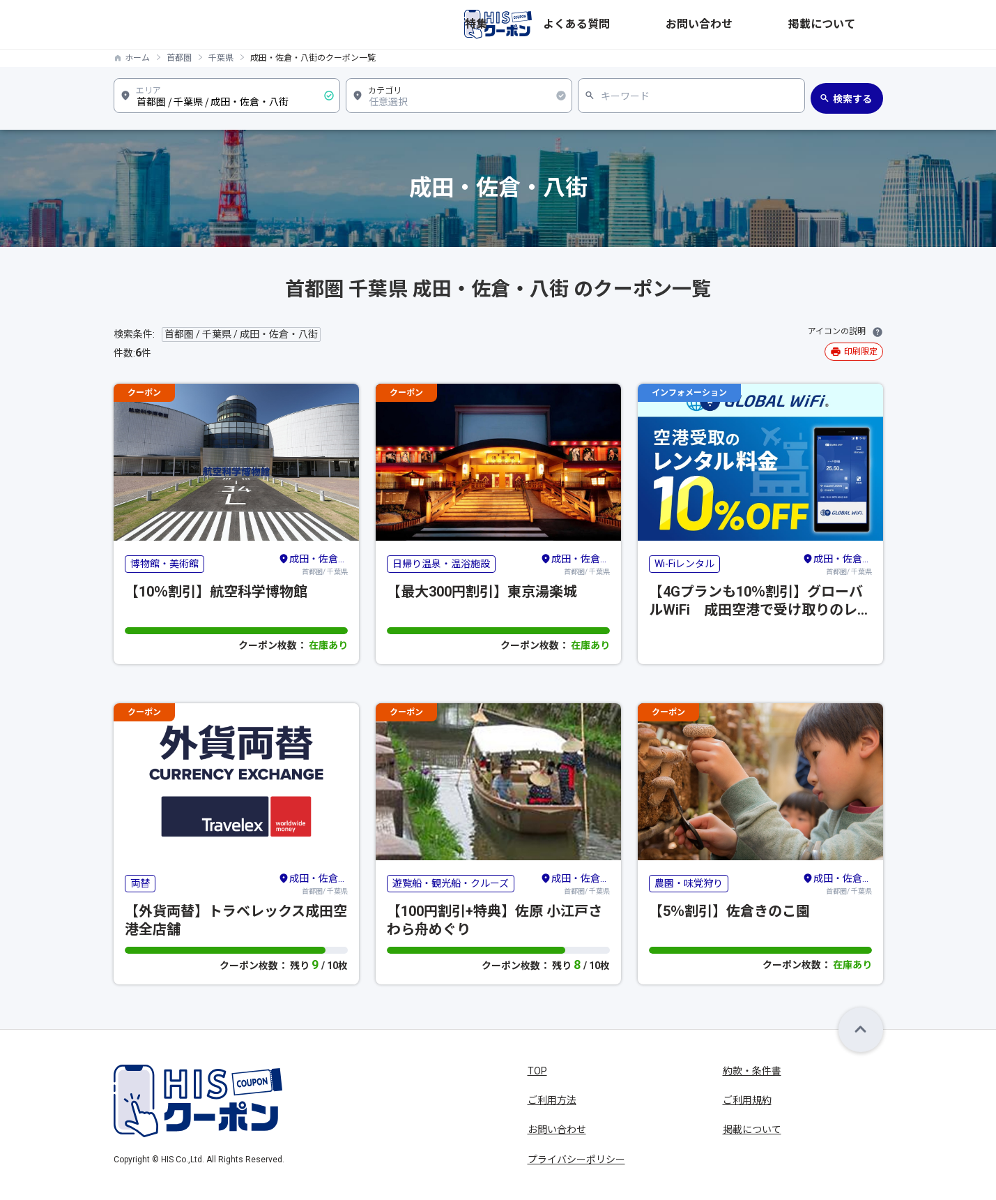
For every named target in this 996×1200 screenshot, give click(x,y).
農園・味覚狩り (688, 883)
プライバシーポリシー (576, 1159)
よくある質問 (703, 24)
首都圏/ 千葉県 (313, 564)
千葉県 (220, 58)
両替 (140, 883)
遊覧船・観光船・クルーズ (450, 883)
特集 (647, 24)
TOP (537, 1071)
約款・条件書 (752, 1071)
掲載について (854, 24)
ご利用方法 (552, 1100)
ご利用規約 (747, 1100)
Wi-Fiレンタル (684, 563)
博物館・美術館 (164, 563)
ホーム (137, 58)
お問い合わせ (778, 24)
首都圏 (179, 58)
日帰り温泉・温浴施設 (441, 563)
